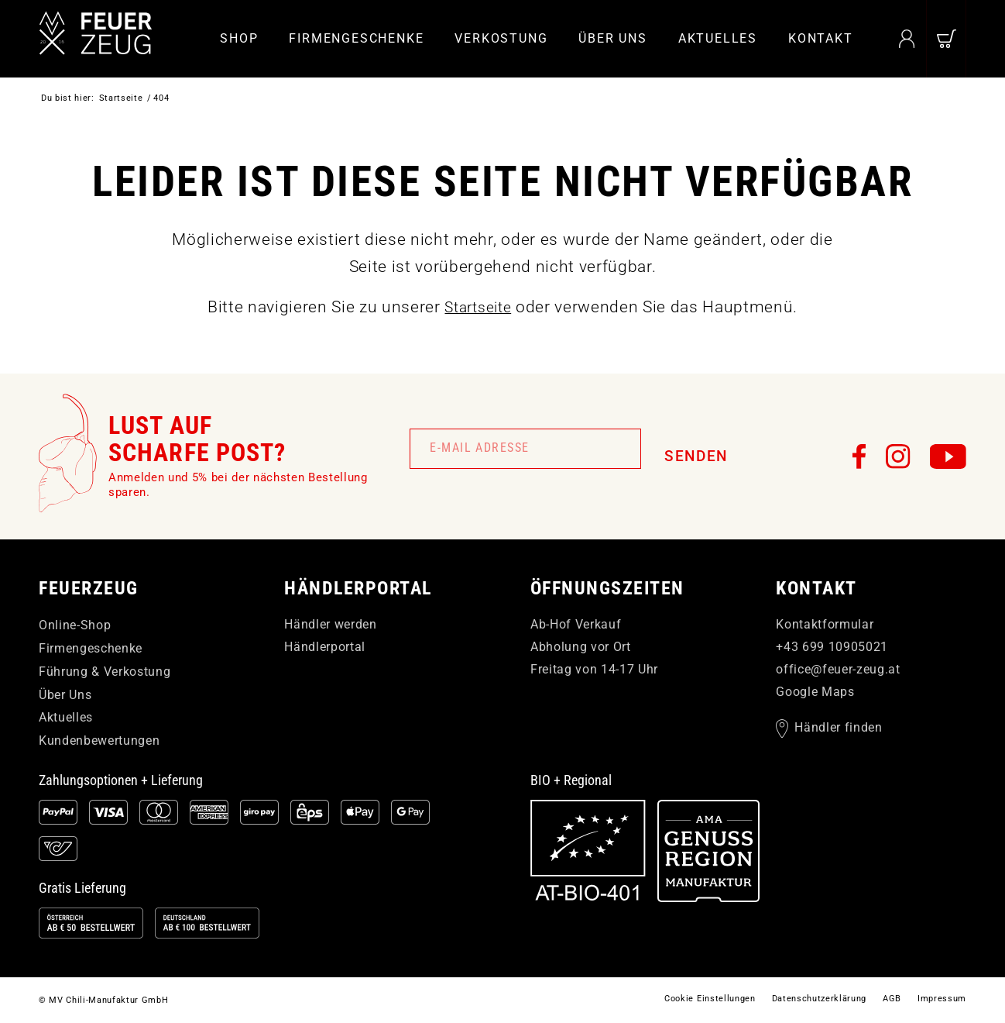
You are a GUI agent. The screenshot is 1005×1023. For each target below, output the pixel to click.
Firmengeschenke (90, 648)
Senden (695, 456)
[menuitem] (238, 39)
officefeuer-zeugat (838, 669)
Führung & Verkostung (104, 671)
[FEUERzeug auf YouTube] (948, 456)
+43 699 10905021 (832, 646)
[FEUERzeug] (108, 39)
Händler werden (330, 624)
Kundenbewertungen (99, 740)
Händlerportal (324, 646)
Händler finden (838, 729)
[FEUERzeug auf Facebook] (859, 456)
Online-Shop (75, 625)
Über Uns (65, 694)
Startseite (478, 307)
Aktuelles (66, 717)
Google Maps (815, 691)
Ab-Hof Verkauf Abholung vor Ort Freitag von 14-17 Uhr (594, 647)
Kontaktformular (824, 624)
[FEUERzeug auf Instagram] (898, 456)
